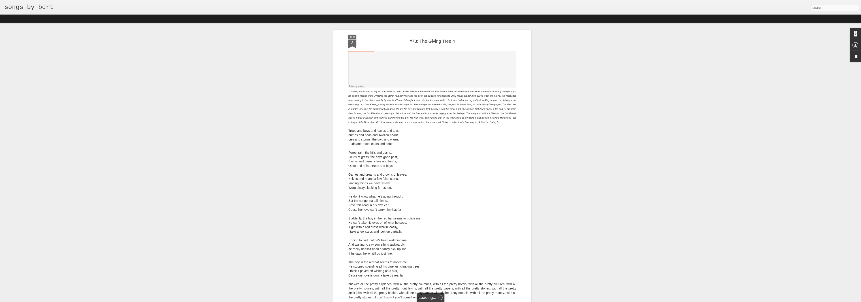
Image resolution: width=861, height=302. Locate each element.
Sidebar (65, 18)
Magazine (36, 18)
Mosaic (51, 18)
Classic (7, 18)
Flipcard (21, 18)
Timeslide (96, 18)
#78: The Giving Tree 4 (432, 41)
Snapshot (80, 18)
